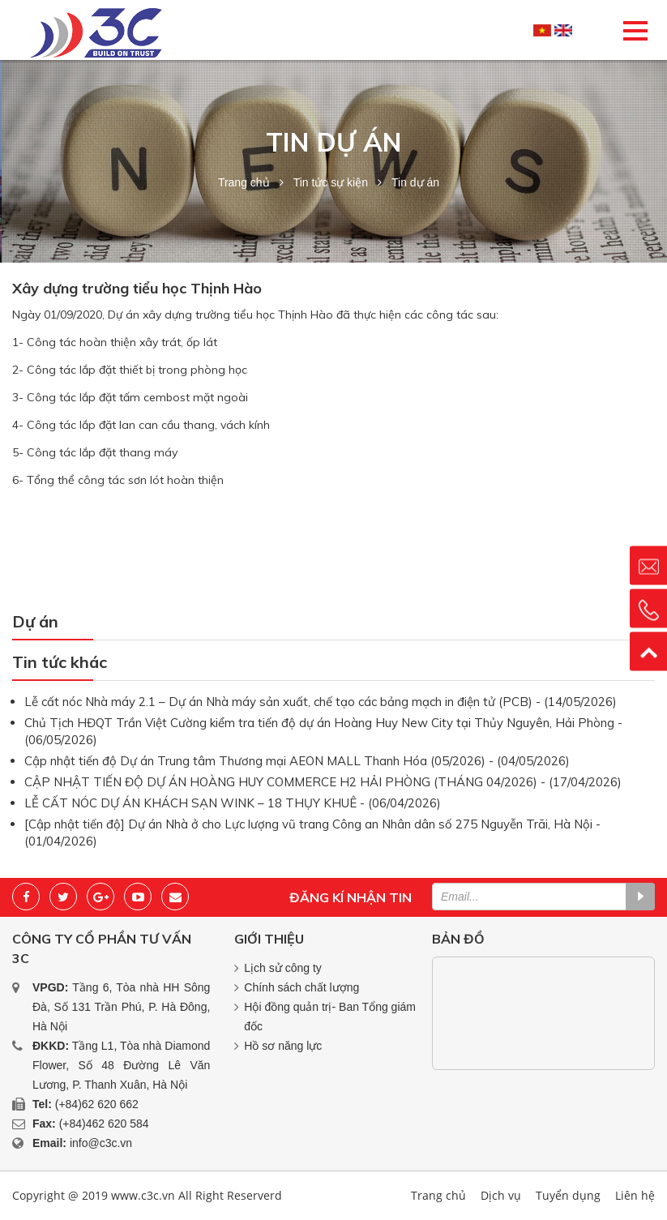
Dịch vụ (501, 1195)
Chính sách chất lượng (301, 987)
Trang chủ (244, 182)
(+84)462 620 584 (104, 1123)
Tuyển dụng (568, 1195)
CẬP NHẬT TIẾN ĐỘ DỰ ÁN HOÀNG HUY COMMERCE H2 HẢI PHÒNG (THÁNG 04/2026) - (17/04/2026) (323, 782)
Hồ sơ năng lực (283, 1045)
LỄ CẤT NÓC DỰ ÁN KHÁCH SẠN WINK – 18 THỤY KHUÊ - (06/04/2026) (232, 803)
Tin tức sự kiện (330, 182)
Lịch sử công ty (283, 967)
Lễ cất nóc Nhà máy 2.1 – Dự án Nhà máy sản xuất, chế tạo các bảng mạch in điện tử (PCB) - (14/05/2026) (320, 701)
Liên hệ (635, 1195)
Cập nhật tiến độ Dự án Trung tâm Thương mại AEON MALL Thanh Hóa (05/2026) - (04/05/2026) (297, 760)
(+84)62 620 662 (97, 1104)
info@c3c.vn (101, 1143)
